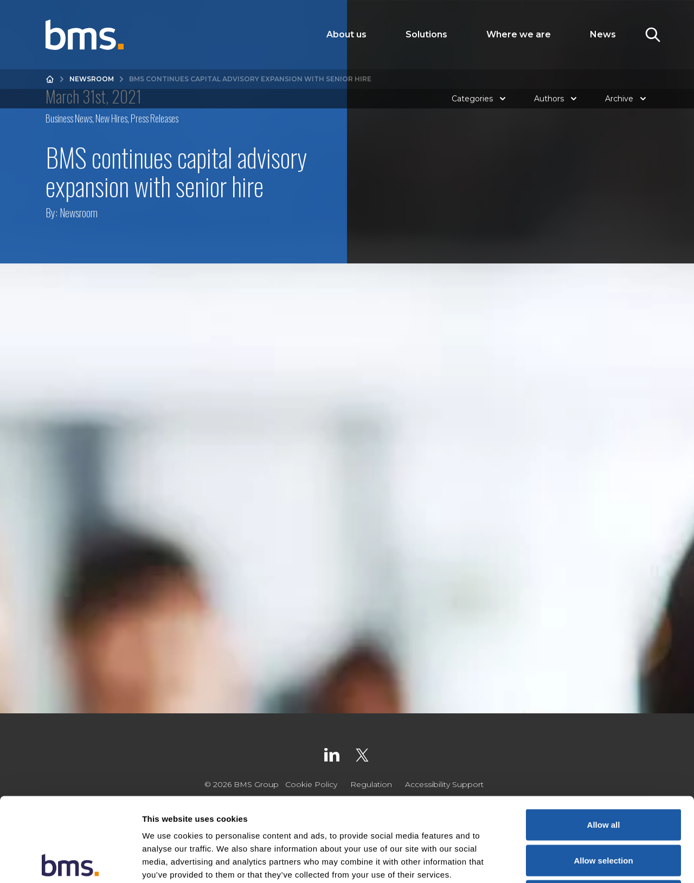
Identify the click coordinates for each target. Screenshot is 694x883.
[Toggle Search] (652, 34)
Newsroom (91, 79)
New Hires (111, 118)
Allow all (603, 740)
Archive (626, 98)
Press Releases (154, 118)
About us (346, 34)
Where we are (518, 34)
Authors (556, 98)
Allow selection (603, 776)
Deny (604, 811)
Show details (569, 861)
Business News (69, 118)
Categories (480, 98)
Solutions (426, 34)
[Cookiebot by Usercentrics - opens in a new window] (70, 862)
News (603, 34)
